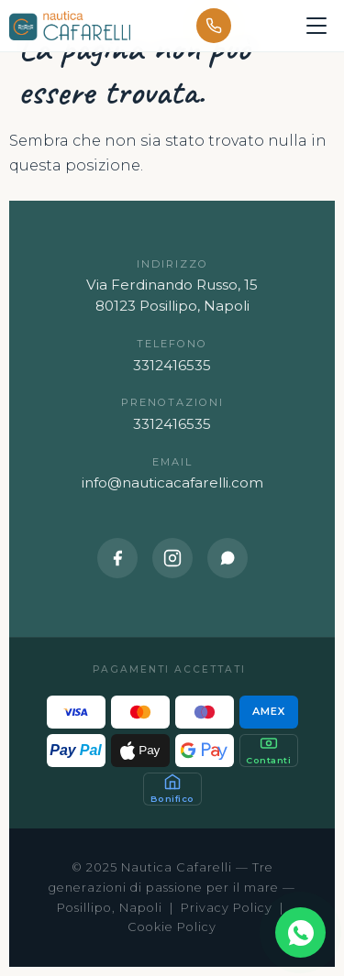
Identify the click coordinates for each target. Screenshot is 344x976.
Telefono (172, 344)
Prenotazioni (172, 403)
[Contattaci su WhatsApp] (300, 932)
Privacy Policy (226, 908)
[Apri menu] (316, 25)
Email (172, 462)
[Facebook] (117, 558)
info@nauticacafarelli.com (172, 482)
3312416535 (172, 365)
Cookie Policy (172, 927)
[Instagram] (172, 558)
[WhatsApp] (227, 558)
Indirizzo (172, 264)
